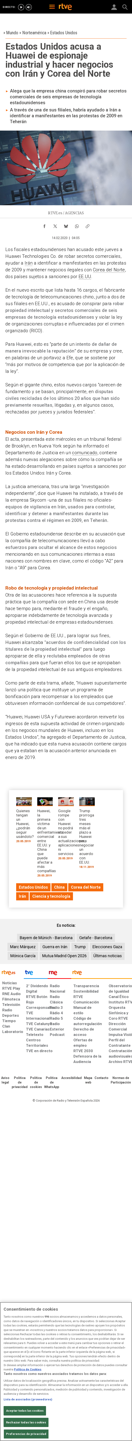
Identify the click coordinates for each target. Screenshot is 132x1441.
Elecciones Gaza (107, 946)
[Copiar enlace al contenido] (87, 225)
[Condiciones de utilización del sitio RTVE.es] (5, 1080)
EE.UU (85, 276)
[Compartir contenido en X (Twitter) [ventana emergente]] (55, 225)
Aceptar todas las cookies (25, 1410)
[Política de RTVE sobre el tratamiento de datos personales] (20, 1082)
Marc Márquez (23, 946)
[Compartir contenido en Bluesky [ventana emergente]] (66, 225)
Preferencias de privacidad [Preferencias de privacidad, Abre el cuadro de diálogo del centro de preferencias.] (26, 1434)
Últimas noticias (107, 955)
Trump (80, 946)
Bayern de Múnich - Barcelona (46, 937)
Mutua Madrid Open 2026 (64, 955)
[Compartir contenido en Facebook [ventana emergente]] (44, 225)
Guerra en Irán (54, 946)
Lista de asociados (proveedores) (28, 1399)
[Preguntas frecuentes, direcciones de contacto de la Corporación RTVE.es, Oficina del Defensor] (101, 1078)
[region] (66, 1371)
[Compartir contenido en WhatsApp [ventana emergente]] (76, 225)
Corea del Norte (109, 269)
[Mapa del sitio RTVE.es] (88, 1080)
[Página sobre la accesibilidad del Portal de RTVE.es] (71, 1078)
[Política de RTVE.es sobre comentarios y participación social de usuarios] (121, 1080)
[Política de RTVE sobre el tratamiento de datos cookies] (36, 1082)
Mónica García (22, 955)
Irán (29, 263)
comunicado (84, 452)
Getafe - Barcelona (95, 937)
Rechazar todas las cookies (26, 1422)
